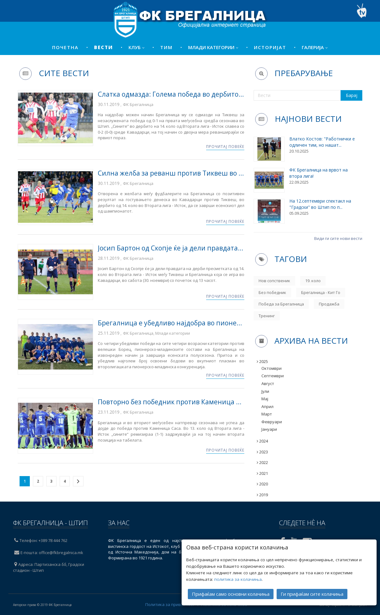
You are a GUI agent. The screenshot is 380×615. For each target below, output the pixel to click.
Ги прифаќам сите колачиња (312, 593)
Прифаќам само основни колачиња (230, 593)
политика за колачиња (238, 578)
